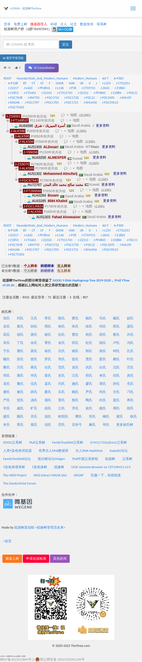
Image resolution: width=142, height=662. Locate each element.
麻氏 (92, 425)
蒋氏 (34, 367)
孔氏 (130, 351)
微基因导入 (38, 24)
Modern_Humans (85, 78)
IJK (81, 83)
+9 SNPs (94, 163)
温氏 (47, 416)
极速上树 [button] (12, 559)
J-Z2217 (13, 88)
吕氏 (61, 351)
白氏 (102, 367)
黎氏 (6, 367)
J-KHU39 (125, 98)
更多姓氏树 (124, 425)
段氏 (130, 408)
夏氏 (47, 392)
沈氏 (116, 367)
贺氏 (20, 400)
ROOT (7, 78)
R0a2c (95, 147)
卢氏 (116, 343)
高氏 (6, 335)
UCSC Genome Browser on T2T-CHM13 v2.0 (100, 467)
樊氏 (78, 416)
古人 (63, 24)
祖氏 (47, 408)
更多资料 (102, 125)
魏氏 (6, 359)
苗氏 (75, 359)
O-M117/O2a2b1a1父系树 (108, 442)
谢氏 (47, 335)
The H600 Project (15, 475)
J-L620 (28, 88)
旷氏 (34, 408)
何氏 (102, 326)
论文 (73, 24)
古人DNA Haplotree (89, 451)
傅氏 (116, 408)
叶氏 (130, 359)
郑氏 (102, 335)
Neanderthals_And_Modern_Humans (42, 78)
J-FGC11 (132, 93)
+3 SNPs (90, 141)
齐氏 (75, 408)
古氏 (116, 392)
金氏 (61, 343)
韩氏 (89, 351)
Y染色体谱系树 (14, 467)
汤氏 (34, 400)
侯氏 (102, 351)
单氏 (102, 376)
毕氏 (34, 376)
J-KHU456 (90, 102)
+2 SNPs (94, 152)
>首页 (7, 541)
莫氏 (34, 351)
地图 (73, 115)
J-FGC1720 (71, 98)
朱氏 (75, 326)
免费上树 (20, 24)
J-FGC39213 (110, 102)
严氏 (6, 400)
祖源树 (110, 459)
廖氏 (89, 384)
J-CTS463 (30, 93)
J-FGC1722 (52, 98)
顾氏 (75, 392)
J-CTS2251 (123, 83)
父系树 (127, 459)
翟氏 (119, 416)
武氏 (89, 367)
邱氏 (116, 376)
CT (33, 83)
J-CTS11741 (65, 93)
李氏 (47, 318)
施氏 (75, 384)
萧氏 (75, 318)
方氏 (20, 367)
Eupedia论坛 (119, 451)
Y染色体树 (39, 467)
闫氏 (61, 384)
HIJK (72, 83)
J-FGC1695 (107, 98)
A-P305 (119, 78)
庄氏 (130, 367)
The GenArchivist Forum (19, 483)
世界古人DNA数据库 (53, 451)
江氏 (61, 408)
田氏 (75, 343)
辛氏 (6, 408)
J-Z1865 (120, 88)
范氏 (61, 367)
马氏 (102, 318)
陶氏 (89, 400)
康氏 (20, 376)
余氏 (34, 343)
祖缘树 (59, 467)
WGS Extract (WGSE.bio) (50, 475)
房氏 (130, 376)
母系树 (102, 24)
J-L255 (106, 83)
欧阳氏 (63, 416)
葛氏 (34, 425)
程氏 (89, 335)
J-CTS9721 (88, 88)
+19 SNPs (85, 114)
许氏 (130, 335)
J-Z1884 (116, 93)
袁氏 (75, 367)
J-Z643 (105, 88)
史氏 (61, 376)
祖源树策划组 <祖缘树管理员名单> (39, 527)
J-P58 (72, 88)
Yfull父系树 (37, 442)
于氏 (6, 351)
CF (42, 83)
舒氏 (116, 384)
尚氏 (102, 392)
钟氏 (116, 351)
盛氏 (6, 416)
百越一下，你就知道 (106, 475)
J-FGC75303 (16, 107)
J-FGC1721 (71, 102)
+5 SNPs (81, 130)
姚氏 (75, 351)
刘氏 (20, 318)
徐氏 (89, 326)
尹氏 (89, 392)
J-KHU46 (14, 102)
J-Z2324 (46, 93)
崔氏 (47, 351)
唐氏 (34, 335)
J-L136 (59, 88)
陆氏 (102, 343)
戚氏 (20, 408)
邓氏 (6, 376)
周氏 (47, 326)
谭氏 (102, 384)
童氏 (47, 376)
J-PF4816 (44, 88)
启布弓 (77, 425)
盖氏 (116, 400)
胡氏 (20, 335)
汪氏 (75, 376)
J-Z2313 (83, 93)
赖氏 (116, 359)
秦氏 (20, 392)
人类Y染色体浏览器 (17, 451)
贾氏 (89, 359)
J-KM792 (33, 98)
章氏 (20, 425)
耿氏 (133, 416)
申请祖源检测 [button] (36, 559)
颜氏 (20, 416)
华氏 (106, 425)
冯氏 (130, 343)
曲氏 (102, 408)
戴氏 (116, 318)
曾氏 (34, 359)
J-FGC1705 (51, 102)
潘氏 (20, 351)
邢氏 (89, 376)
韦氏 (61, 359)
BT (24, 83)
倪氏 (47, 425)
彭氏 (61, 335)
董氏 (20, 384)
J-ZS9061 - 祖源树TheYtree (26, 8)
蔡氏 (116, 335)
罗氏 (47, 359)
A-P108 (13, 83)
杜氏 (89, 343)
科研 (53, 24)
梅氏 (106, 416)
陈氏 (61, 318)
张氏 (6, 318)
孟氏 (47, 384)
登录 (7, 24)
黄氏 (20, 326)
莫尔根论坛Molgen (51, 459)
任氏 (47, 367)
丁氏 (20, 343)
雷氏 (61, 400)
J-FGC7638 (15, 98)
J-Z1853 (13, 93)
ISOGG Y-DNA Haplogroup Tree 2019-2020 (82, 280)
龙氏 (6, 384)
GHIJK (60, 83)
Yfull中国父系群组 (85, 459)
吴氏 (6, 326)
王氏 (34, 318)
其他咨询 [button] (60, 559)
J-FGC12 (89, 98)
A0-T (105, 78)
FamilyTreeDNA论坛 (17, 459)
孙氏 (34, 326)
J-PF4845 (99, 93)
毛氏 (130, 384)
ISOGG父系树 (12, 442)
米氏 (6, 425)
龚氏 (6, 392)
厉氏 (61, 425)
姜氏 (102, 359)
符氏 (92, 416)
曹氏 (75, 335)
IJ (90, 83)
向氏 (102, 400)
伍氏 (34, 384)
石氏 (61, 392)
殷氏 (75, 400)
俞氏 (89, 408)
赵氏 (130, 318)
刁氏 (130, 392)
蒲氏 (47, 400)
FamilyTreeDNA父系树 (67, 442)
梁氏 (130, 326)
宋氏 (6, 343)
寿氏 (130, 400)
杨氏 (89, 318)
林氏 (61, 326)
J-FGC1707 (32, 102)
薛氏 (34, 392)
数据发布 (86, 24)
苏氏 (20, 359)
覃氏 (47, 343)
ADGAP (79, 475)
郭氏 (116, 326)
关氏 (34, 416)
